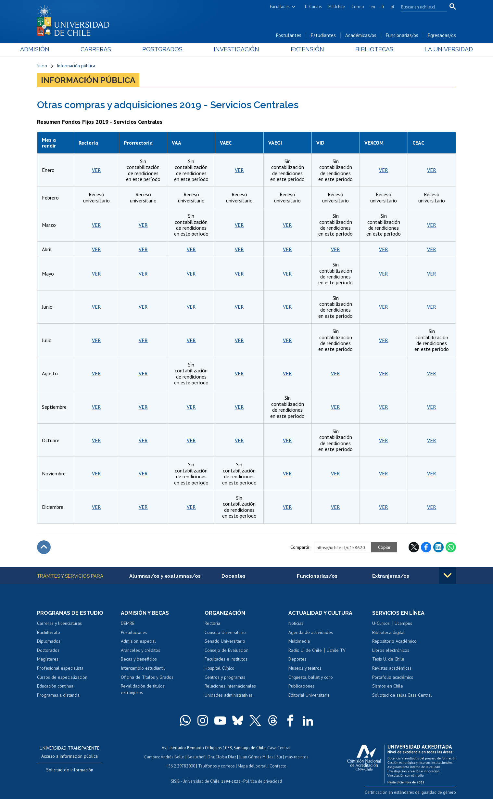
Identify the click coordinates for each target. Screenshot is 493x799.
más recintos (297, 757)
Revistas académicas (391, 668)
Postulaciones (134, 632)
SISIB (175, 781)
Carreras (107, 49)
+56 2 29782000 (180, 766)
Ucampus (403, 623)
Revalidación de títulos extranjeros (143, 689)
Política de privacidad (262, 781)
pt (392, 6)
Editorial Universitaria (309, 695)
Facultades (280, 6)
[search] (420, 6)
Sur (279, 757)
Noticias (295, 623)
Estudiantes (323, 35)
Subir (44, 547)
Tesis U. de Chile (388, 659)
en (373, 6)
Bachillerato (48, 632)
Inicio (42, 65)
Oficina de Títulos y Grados (147, 677)
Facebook (426, 547)
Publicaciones (301, 686)
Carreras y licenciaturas (59, 623)
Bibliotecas (363, 49)
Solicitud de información (69, 770)
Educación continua (55, 686)
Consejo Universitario (225, 632)
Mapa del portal (252, 766)
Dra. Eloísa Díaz (222, 757)
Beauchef (196, 757)
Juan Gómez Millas (256, 757)
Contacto (278, 766)
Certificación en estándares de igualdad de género (410, 792)
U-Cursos (313, 6)
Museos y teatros (305, 668)
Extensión (301, 49)
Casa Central (279, 748)
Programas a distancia (58, 695)
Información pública (76, 65)
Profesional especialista (60, 668)
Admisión (51, 49)
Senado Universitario (225, 641)
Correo (357, 6)
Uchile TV (336, 650)
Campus (151, 757)
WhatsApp (451, 547)
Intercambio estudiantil (143, 668)
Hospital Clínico (219, 668)
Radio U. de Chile (305, 650)
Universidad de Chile (201, 781)
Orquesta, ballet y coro (310, 677)
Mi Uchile (336, 6)
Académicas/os (360, 35)
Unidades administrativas (229, 695)
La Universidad (432, 49)
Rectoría (212, 623)
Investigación (236, 49)
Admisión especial (138, 641)
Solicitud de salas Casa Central (402, 695)
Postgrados (168, 49)
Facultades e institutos (226, 659)
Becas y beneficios (139, 659)
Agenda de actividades (310, 632)
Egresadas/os (442, 35)
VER (96, 170)
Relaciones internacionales (230, 686)
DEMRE (127, 623)
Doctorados (48, 650)
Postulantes (288, 35)
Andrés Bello (172, 757)
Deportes (297, 659)
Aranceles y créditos (140, 650)
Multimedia (299, 641)
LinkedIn (438, 547)
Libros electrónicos (390, 650)
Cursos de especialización (62, 677)
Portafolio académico (392, 677)
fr (383, 6)
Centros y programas (225, 677)
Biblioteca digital (388, 632)
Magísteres (47, 659)
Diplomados (48, 641)
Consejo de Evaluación (226, 650)
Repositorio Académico (394, 641)
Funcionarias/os (402, 35)
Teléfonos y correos (216, 766)
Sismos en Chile (387, 686)
